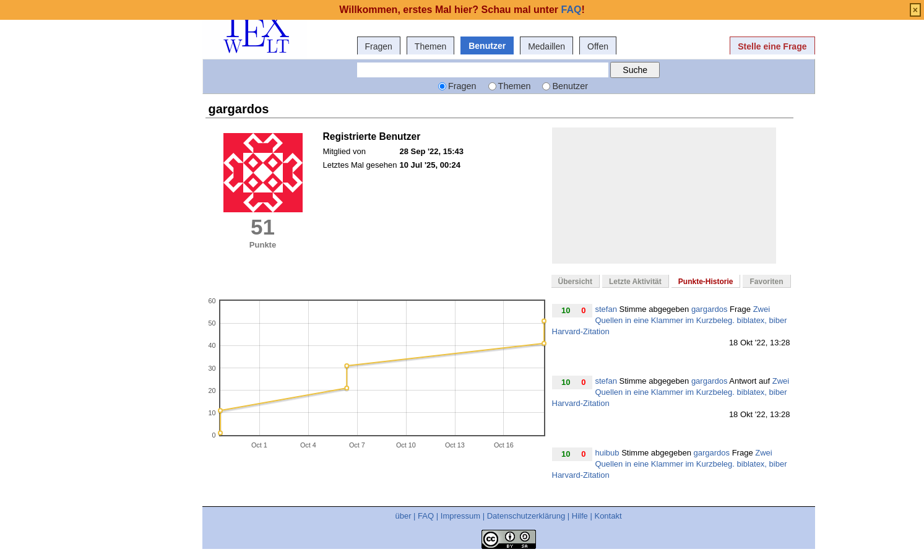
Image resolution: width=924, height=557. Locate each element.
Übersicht (575, 281)
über (403, 515)
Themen (430, 46)
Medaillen (546, 46)
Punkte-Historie (705, 281)
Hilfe (580, 515)
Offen (597, 46)
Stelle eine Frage (772, 46)
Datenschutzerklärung (526, 515)
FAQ (426, 515)
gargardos (709, 309)
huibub (607, 452)
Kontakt (607, 515)
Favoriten (766, 281)
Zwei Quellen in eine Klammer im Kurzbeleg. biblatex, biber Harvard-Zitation (669, 320)
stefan (606, 309)
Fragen (378, 46)
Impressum (460, 515)
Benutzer (487, 46)
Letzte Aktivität (635, 281)
